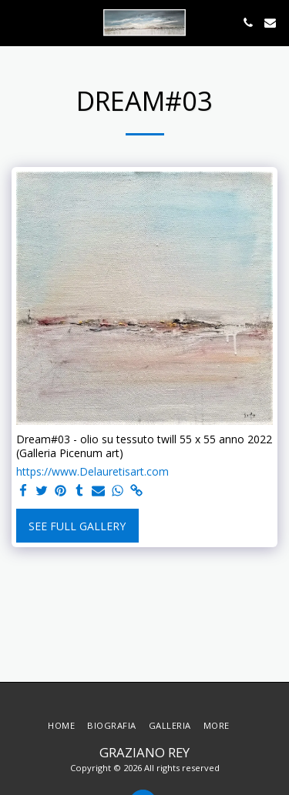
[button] (17, 22)
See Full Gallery (77, 526)
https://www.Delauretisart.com (92, 472)
